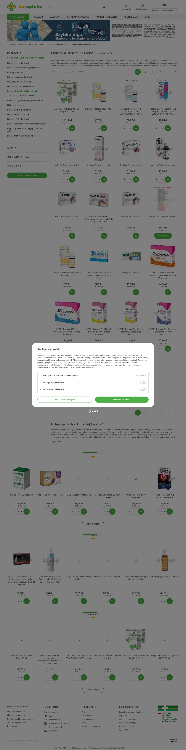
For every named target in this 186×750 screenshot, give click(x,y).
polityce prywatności (64, 360)
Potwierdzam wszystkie (122, 399)
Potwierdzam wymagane (64, 399)
